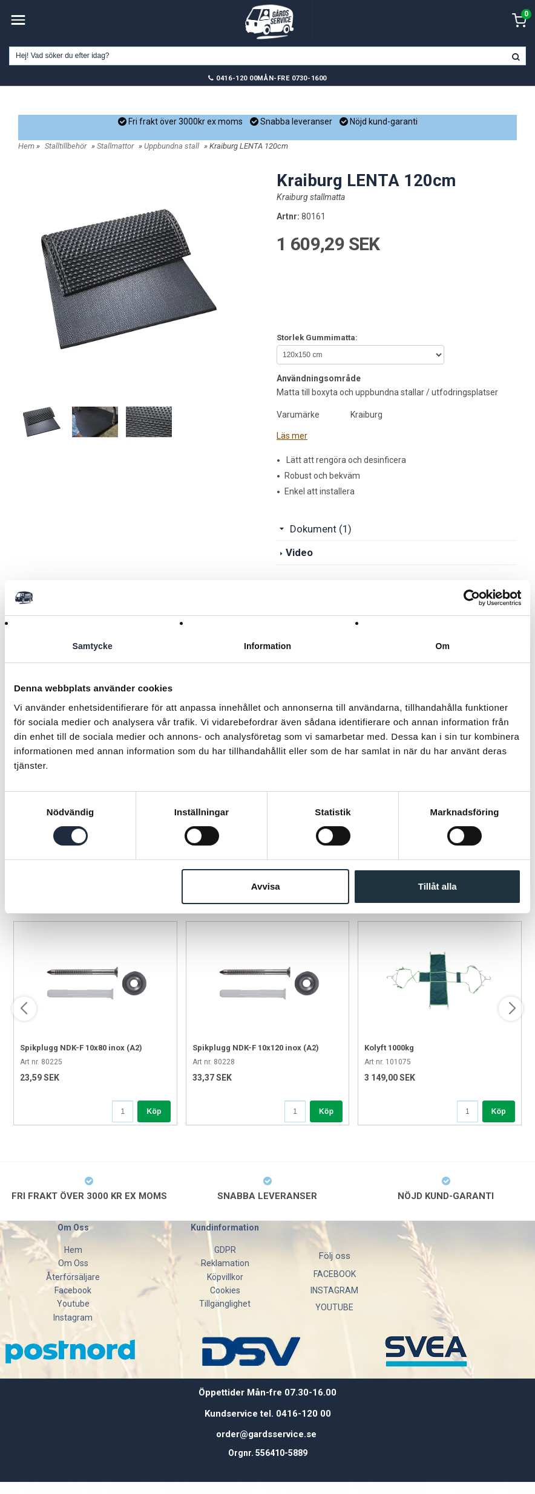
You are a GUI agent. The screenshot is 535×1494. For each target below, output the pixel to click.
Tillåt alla (437, 887)
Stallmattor (115, 145)
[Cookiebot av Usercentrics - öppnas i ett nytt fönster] (468, 597)
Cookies (225, 1290)
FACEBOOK (334, 1274)
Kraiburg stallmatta (311, 197)
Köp (153, 1111)
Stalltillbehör (66, 145)
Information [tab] (267, 646)
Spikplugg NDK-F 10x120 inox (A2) (255, 1047)
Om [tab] (442, 646)
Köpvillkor (225, 1277)
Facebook (72, 1290)
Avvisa (265, 887)
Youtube (73, 1303)
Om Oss (73, 1263)
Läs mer (292, 436)
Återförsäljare (73, 1277)
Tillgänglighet (225, 1303)
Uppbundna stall (171, 145)
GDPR (225, 1250)
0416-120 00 (236, 78)
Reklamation (225, 1263)
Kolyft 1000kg (389, 1047)
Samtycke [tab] (92, 646)
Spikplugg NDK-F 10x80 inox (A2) (81, 1047)
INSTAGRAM (334, 1290)
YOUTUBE (334, 1307)
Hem (26, 145)
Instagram (73, 1317)
